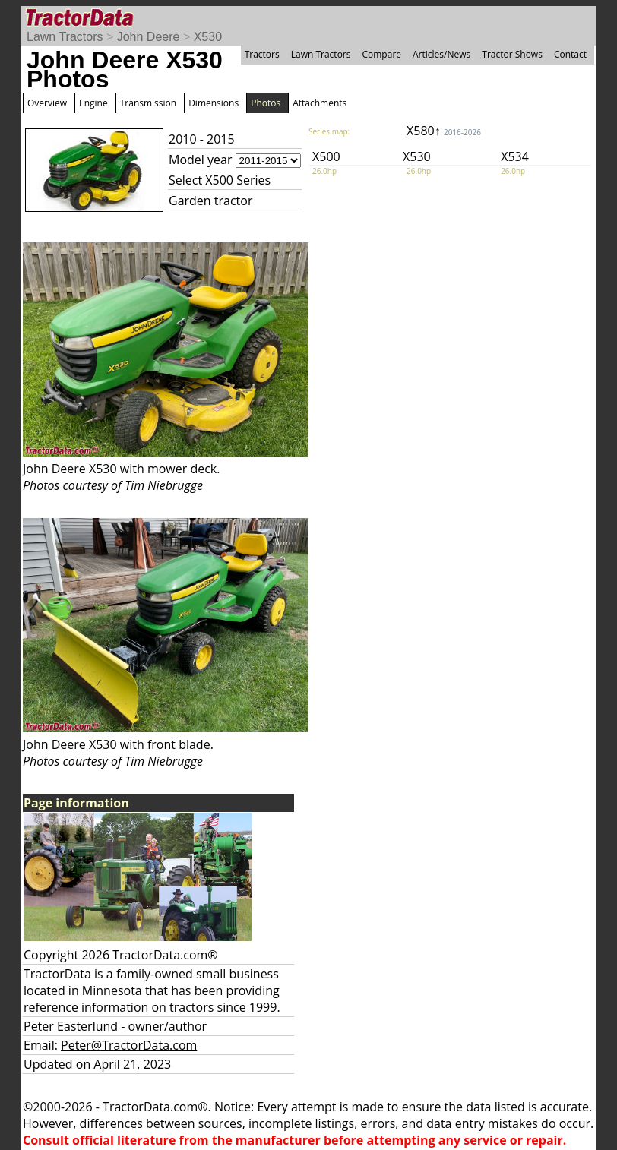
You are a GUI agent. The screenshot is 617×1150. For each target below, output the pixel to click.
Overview (47, 102)
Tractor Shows (512, 54)
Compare (381, 54)
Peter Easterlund (71, 1026)
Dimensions (213, 102)
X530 (208, 36)
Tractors (262, 54)
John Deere (148, 36)
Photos (265, 102)
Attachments (319, 102)
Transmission (148, 102)
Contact (570, 54)
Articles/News (441, 54)
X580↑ (444, 130)
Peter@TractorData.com (129, 1045)
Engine (93, 102)
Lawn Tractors (65, 36)
